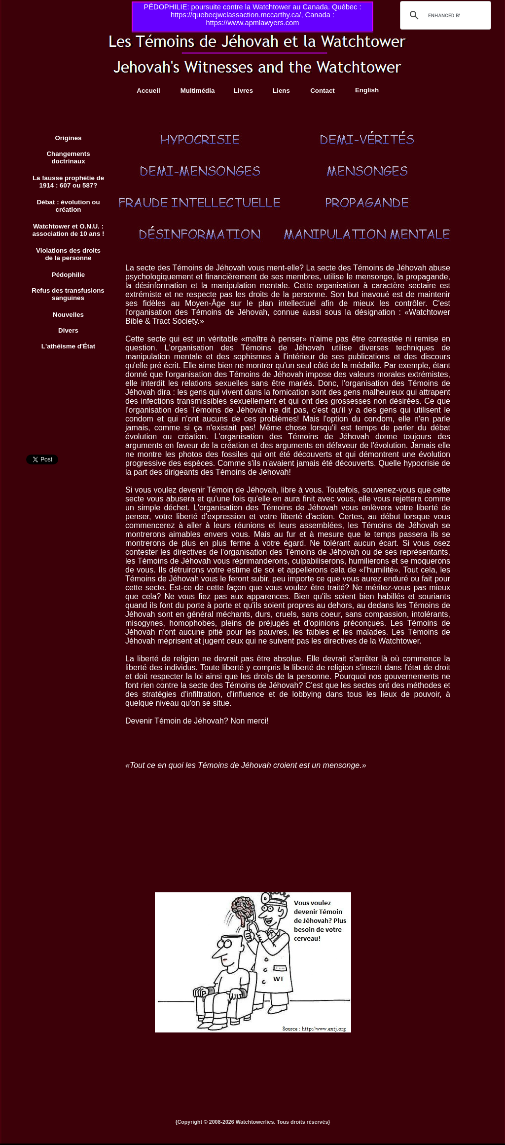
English (367, 90)
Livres (243, 90)
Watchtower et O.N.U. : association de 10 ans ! (69, 230)
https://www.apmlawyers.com (252, 23)
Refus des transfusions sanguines (68, 294)
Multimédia (197, 90)
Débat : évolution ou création (68, 205)
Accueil (148, 90)
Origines (68, 138)
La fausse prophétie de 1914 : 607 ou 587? (68, 181)
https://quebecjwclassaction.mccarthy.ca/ (236, 15)
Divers (68, 330)
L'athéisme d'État (68, 346)
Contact (322, 90)
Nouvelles (68, 314)
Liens (281, 90)
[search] (444, 15)
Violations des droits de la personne (68, 254)
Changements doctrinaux (68, 157)
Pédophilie (68, 274)
